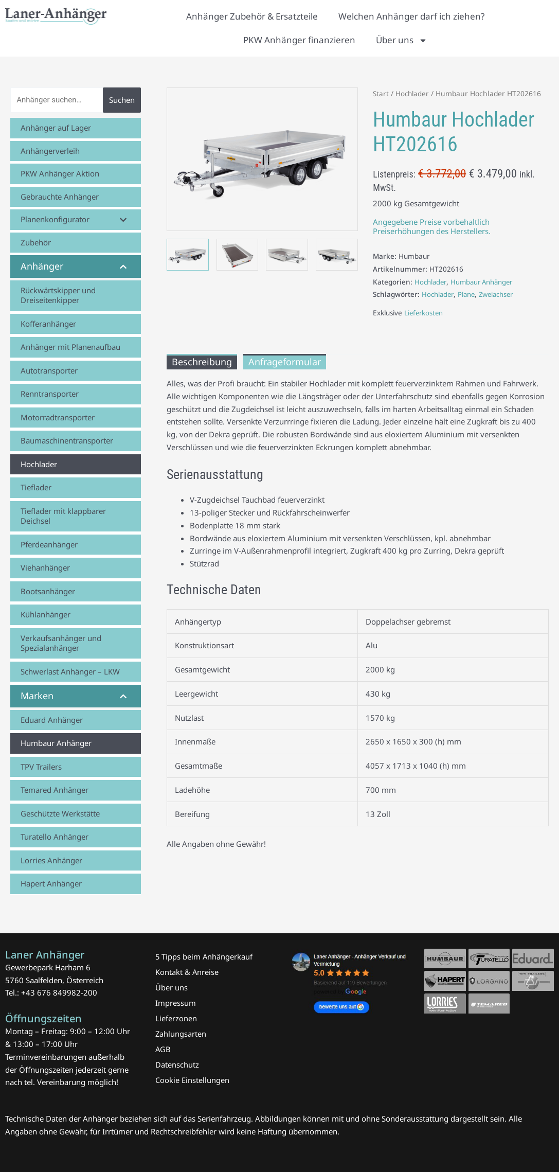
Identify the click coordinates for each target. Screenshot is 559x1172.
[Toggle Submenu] (123, 219)
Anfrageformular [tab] (284, 362)
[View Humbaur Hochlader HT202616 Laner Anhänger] (188, 255)
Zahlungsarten (181, 1033)
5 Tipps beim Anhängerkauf (204, 956)
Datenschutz (177, 1064)
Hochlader (413, 93)
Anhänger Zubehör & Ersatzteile (252, 16)
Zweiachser (499, 294)
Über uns (401, 40)
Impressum (175, 1003)
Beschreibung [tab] (202, 362)
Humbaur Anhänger (485, 282)
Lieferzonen (176, 1018)
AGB (163, 1049)
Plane (468, 294)
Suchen (122, 100)
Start (381, 93)
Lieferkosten (424, 312)
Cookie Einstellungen (192, 1080)
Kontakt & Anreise (187, 972)
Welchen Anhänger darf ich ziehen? (411, 16)
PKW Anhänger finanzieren (299, 40)
